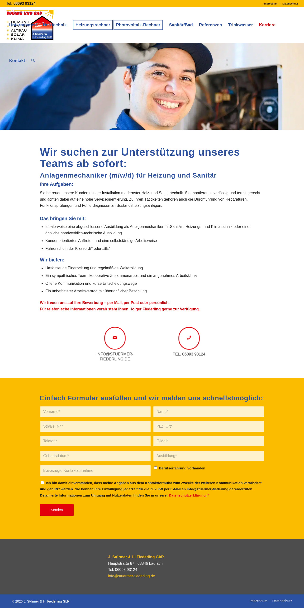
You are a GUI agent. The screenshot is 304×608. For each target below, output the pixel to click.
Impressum (270, 3)
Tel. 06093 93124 (21, 3)
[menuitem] (270, 3)
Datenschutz (290, 3)
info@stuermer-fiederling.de (131, 576)
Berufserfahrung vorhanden (182, 468)
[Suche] (33, 60)
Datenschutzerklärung (187, 495)
